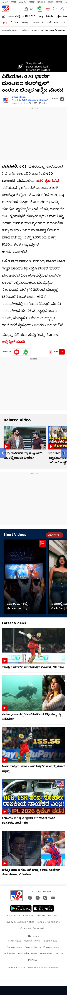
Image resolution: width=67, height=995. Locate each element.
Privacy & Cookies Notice (19, 922)
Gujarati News (32, 947)
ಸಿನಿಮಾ (50, 16)
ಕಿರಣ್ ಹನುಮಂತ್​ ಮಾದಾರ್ (35, 100)
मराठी (31, 2)
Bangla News (14, 947)
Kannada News (10, 31)
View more (55, 535)
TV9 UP (58, 953)
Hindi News (14, 941)
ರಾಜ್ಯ (40, 16)
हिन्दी (13, 2)
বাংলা (50, 2)
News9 (5, 2)
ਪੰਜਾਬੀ (59, 2)
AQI (32, 9)
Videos (25, 31)
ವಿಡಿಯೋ (13, 23)
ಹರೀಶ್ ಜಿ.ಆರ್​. (19, 97)
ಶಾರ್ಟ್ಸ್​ (25, 23)
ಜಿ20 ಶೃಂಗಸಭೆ (47, 181)
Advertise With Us (47, 916)
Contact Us (13, 916)
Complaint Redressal (32, 928)
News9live (46, 953)
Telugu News (49, 941)
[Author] (6, 100)
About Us (28, 916)
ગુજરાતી (41, 2)
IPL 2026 (30, 16)
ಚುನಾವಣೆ (38, 23)
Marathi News (32, 941)
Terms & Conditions (48, 922)
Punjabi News (51, 947)
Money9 (32, 960)
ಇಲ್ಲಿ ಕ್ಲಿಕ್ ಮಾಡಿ (13, 342)
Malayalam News (28, 953)
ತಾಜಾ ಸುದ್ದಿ (14, 16)
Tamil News (9, 953)
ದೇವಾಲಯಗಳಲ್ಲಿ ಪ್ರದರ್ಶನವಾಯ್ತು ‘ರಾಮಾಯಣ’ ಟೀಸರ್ (19, 606)
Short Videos (15, 535)
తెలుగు (23, 2)
